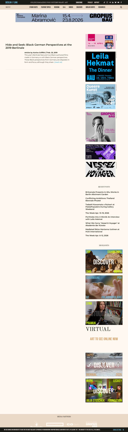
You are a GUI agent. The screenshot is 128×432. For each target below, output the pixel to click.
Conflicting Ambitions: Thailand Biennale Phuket (100, 199)
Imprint (96, 2)
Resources (101, 7)
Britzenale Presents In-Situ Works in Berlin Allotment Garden (102, 193)
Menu (8, 7)
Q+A (64, 7)
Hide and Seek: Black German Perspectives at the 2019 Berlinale (39, 46)
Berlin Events (90, 7)
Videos (71, 7)
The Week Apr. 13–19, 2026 (97, 213)
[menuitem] (33, 8)
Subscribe (79, 2)
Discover (79, 7)
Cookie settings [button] (117, 429)
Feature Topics (46, 7)
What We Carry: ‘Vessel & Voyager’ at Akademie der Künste (103, 224)
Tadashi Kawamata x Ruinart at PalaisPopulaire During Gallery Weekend (100, 206)
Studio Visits (33, 7)
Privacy (90, 2)
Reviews (56, 7)
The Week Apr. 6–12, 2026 (97, 235)
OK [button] (123, 429)
